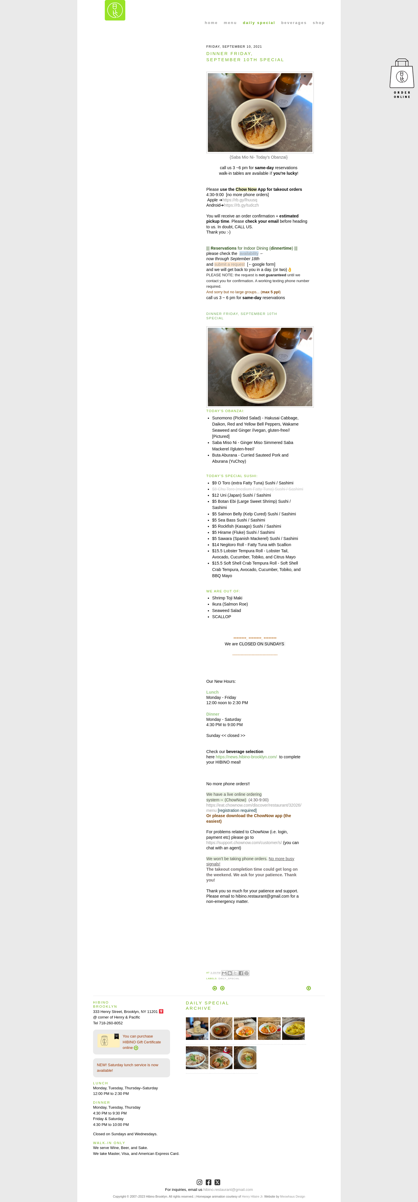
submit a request (229, 264)
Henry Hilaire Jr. (252, 1196)
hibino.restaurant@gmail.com (228, 1189)
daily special (259, 22)
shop (319, 22)
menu (230, 22)
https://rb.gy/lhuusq (239, 200)
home (211, 22)
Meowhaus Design (292, 1196)
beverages (294, 22)
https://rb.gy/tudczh (241, 205)
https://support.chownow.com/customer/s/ (244, 842)
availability (248, 253)
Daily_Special (228, 978)
